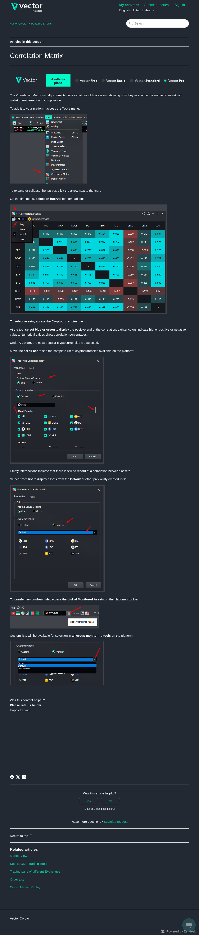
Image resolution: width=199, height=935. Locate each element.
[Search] (157, 23)
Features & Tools (41, 23)
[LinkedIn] (24, 777)
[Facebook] (12, 777)
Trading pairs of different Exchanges (35, 871)
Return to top (21, 835)
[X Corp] (18, 777)
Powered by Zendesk (181, 931)
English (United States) (137, 10)
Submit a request (156, 5)
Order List (17, 879)
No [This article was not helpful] (110, 801)
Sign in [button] (180, 5)
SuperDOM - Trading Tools (28, 863)
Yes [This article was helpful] (89, 801)
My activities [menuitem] (129, 5)
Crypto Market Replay (25, 887)
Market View (18, 855)
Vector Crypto (18, 23)
